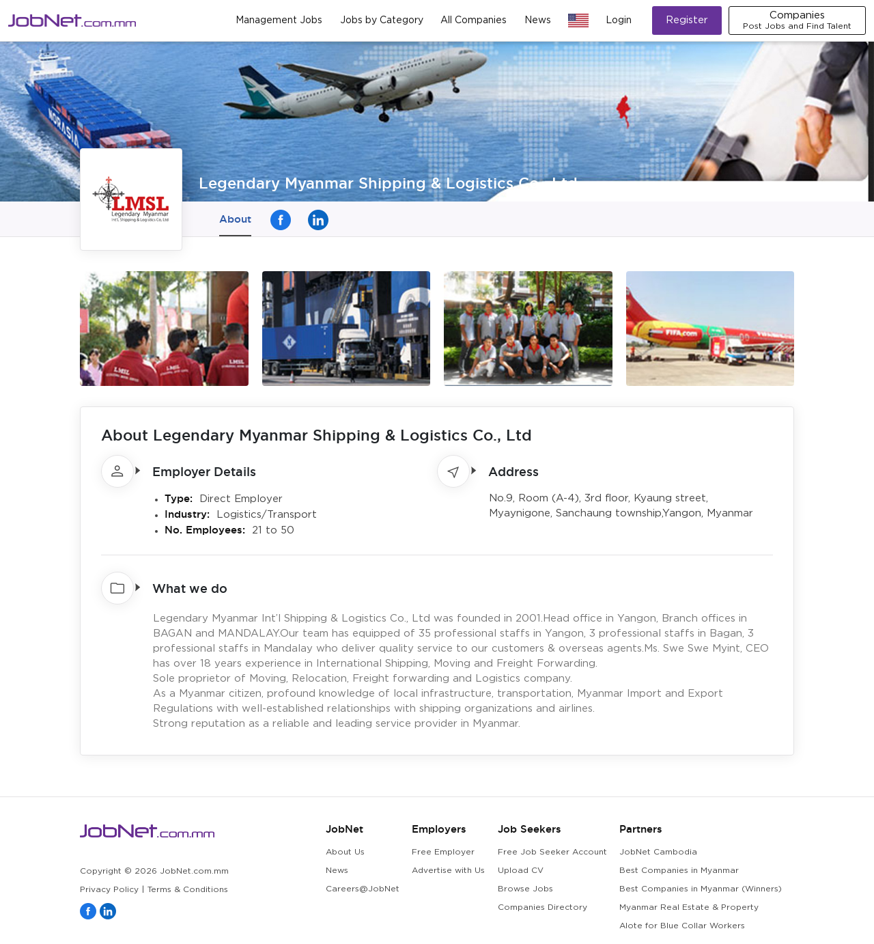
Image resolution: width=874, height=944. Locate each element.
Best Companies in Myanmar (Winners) (700, 889)
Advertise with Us (448, 870)
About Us (345, 852)
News (537, 20)
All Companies (473, 20)
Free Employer (443, 852)
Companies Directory (542, 907)
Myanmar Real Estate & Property (689, 907)
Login (619, 20)
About (235, 219)
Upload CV (521, 870)
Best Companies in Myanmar (679, 870)
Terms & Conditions (187, 889)
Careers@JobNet (362, 889)
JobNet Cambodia (658, 852)
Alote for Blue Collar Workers (682, 926)
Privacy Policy (109, 889)
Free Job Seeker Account (552, 852)
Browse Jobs (525, 889)
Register (687, 20)
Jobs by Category (381, 20)
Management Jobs (279, 20)
